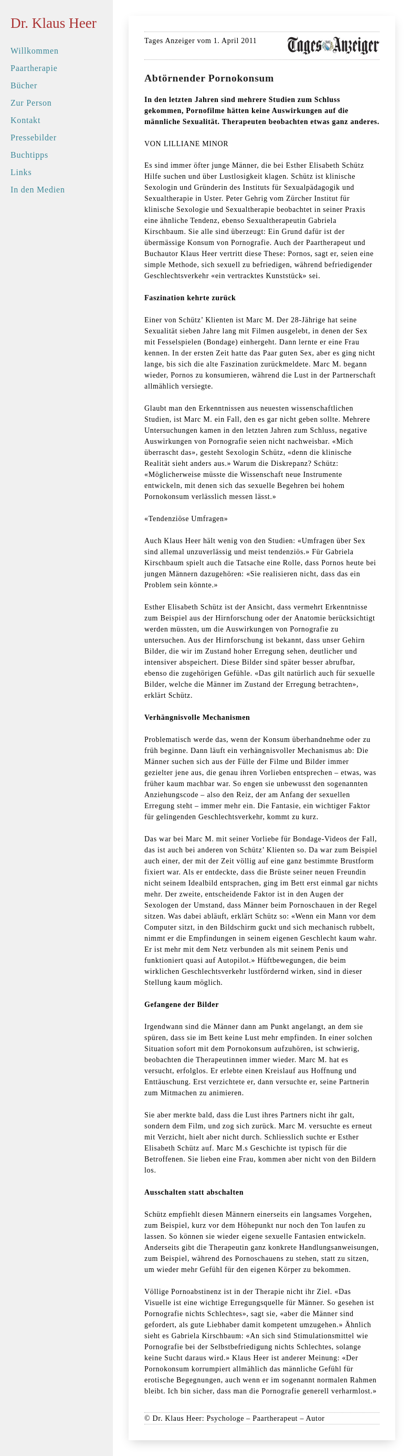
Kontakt (25, 120)
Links (20, 172)
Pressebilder (33, 137)
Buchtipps (29, 154)
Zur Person (31, 102)
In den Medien (37, 189)
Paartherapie (34, 68)
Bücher (23, 85)
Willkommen (34, 50)
